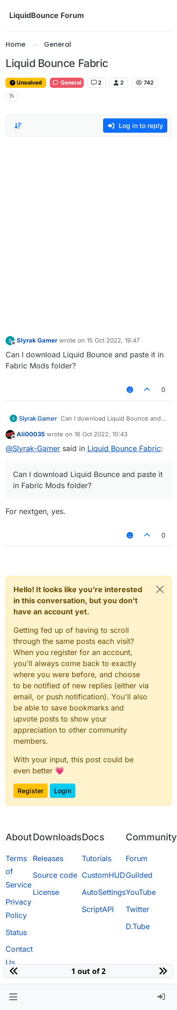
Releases (48, 858)
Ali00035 (31, 434)
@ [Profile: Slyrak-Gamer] (33, 448)
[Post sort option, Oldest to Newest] (18, 125)
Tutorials (96, 858)
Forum (136, 858)
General (66, 82)
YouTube (141, 892)
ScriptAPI (98, 909)
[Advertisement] (86, 233)
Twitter (137, 909)
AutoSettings (104, 892)
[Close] (160, 589)
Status (16, 932)
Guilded (139, 875)
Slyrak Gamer (37, 340)
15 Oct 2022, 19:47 (113, 340)
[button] (13, 997)
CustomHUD (103, 875)
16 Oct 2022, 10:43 (101, 434)
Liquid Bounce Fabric (124, 448)
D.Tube (138, 926)
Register (30, 791)
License (46, 892)
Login (62, 791)
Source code (55, 875)
